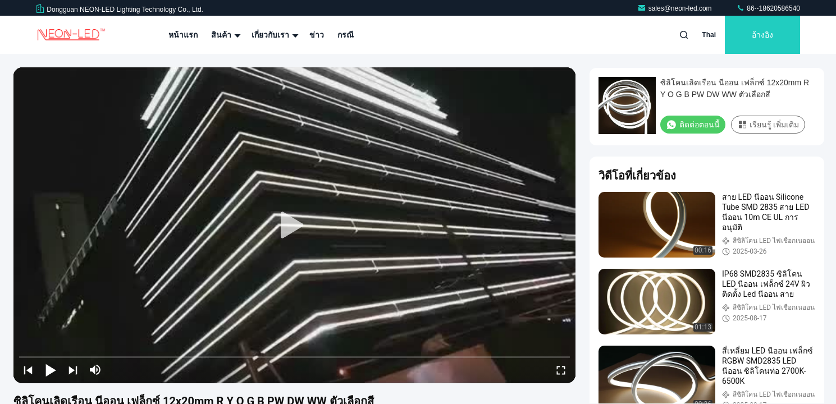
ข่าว (316, 34)
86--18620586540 (768, 8)
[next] (73, 369)
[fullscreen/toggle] (561, 369)
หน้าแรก (183, 34)
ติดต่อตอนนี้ (693, 125)
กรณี (345, 34)
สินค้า (224, 34)
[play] (295, 226)
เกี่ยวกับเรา (274, 34)
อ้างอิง (762, 34)
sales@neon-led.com (675, 8)
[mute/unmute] (95, 369)
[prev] (28, 369)
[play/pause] (50, 369)
